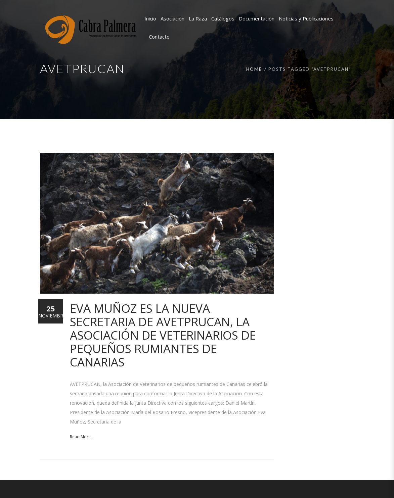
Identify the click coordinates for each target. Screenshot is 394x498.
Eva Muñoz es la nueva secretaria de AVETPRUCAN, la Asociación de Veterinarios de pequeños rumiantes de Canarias (163, 335)
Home (254, 69)
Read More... (82, 437)
